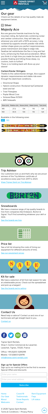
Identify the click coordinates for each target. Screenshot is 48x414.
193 (7, 120)
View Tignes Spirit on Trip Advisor (16, 182)
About (4, 400)
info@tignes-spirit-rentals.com (14, 358)
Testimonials (22, 397)
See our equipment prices (12, 253)
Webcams (5, 402)
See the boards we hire (11, 220)
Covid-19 (20, 394)
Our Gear (5, 397)
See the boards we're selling (13, 289)
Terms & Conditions (10, 412)
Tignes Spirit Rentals (24, 3)
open (3, 2)
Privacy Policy (27, 412)
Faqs (34, 397)
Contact (19, 402)
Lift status (36, 400)
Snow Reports (22, 400)
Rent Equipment (39, 394)
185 (2, 120)
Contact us (6, 321)
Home (3, 394)
